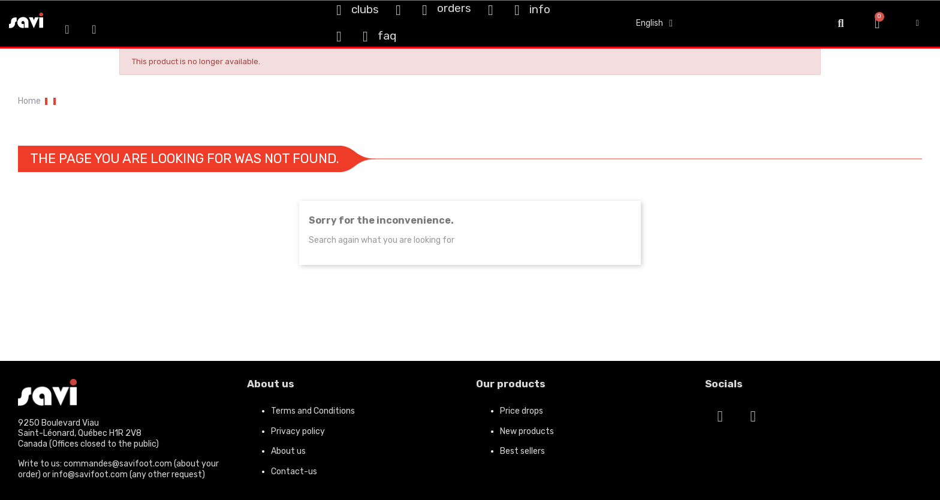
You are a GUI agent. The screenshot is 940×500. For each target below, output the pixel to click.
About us (288, 451)
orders (454, 8)
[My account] (917, 23)
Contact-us (294, 471)
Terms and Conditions (313, 411)
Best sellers (522, 451)
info (539, 9)
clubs (365, 9)
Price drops (521, 411)
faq (387, 36)
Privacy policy (298, 431)
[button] (841, 24)
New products (527, 431)
